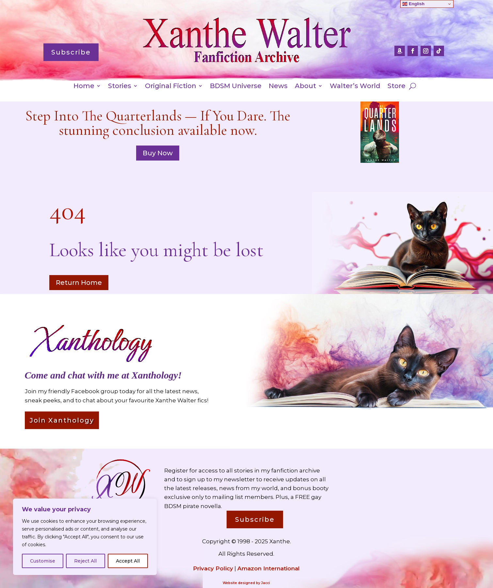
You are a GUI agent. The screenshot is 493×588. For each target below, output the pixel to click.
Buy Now (158, 153)
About (305, 87)
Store (397, 87)
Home (83, 87)
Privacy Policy (213, 568)
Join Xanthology (62, 420)
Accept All (128, 561)
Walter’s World (355, 87)
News (278, 87)
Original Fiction (170, 87)
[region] (85, 537)
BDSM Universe (236, 87)
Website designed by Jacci (246, 583)
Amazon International (268, 568)
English (413, 4)
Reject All (85, 561)
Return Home (79, 282)
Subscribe (71, 52)
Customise (42, 561)
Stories (119, 87)
